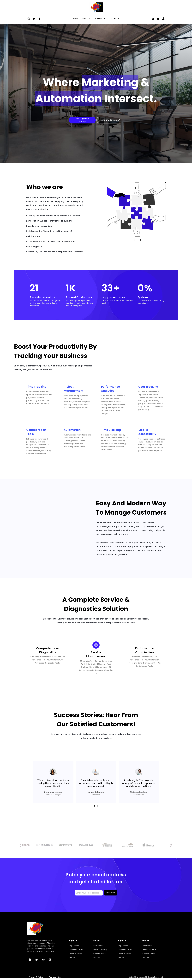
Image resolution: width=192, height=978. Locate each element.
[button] (94, 806)
